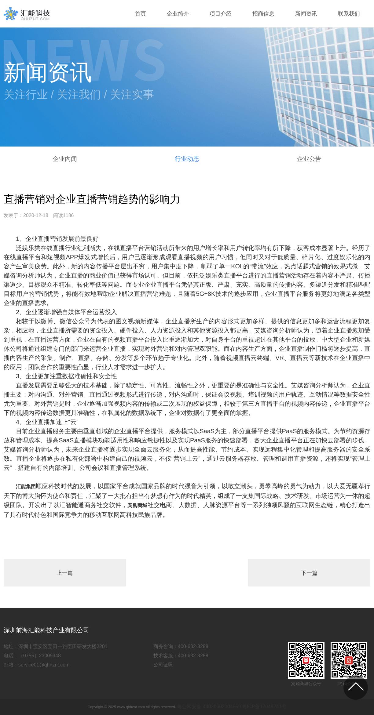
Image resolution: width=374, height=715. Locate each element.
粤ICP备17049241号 (264, 706)
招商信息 (263, 14)
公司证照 (163, 664)
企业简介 (178, 14)
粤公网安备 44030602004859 (209, 706)
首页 (140, 14)
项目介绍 (221, 14)
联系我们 (349, 14)
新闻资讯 (306, 14)
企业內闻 (65, 158)
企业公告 (309, 158)
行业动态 (187, 158)
